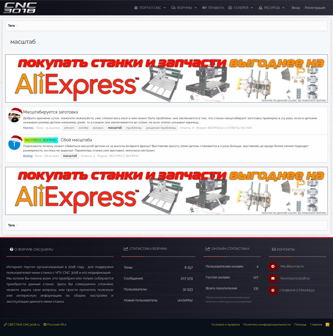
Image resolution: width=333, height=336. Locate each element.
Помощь (300, 324)
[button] (165, 7)
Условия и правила (226, 324)
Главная (316, 324)
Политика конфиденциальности (267, 324)
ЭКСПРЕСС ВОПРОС (124, 156)
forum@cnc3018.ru (289, 278)
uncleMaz (185, 300)
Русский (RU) (55, 324)
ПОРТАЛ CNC (150, 8)
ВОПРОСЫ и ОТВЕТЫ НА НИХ (230, 128)
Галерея (241, 8)
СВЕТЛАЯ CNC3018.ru (22, 324)
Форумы (184, 8)
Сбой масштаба (57, 139)
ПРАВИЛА (216, 8)
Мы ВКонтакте (286, 266)
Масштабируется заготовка (50, 112)
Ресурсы (272, 8)
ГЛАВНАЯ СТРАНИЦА (292, 290)
